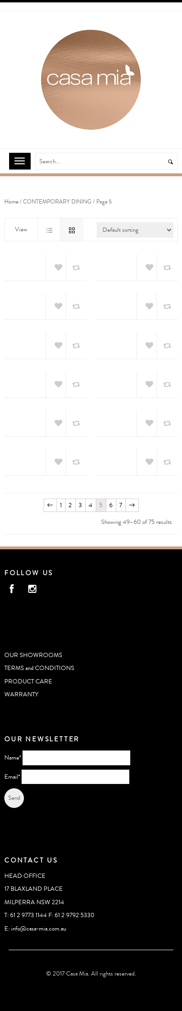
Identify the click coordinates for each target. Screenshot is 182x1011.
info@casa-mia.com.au (38, 928)
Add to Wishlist (56, 267)
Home (11, 202)
